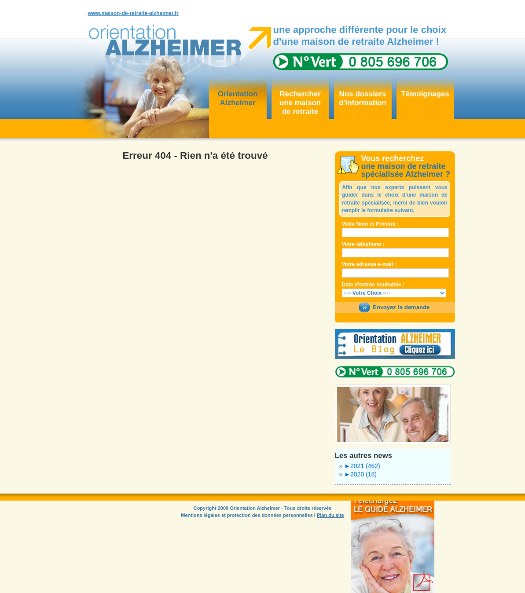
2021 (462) (362, 465)
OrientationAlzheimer (238, 98)
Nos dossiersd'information (362, 98)
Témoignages (425, 94)
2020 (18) (360, 474)
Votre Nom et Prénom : (370, 224)
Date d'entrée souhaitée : (373, 285)
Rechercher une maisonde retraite (300, 103)
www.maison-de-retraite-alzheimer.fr (133, 13)
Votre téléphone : (363, 244)
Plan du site (330, 515)
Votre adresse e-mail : (369, 264)
